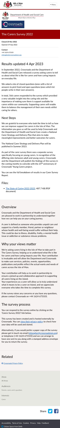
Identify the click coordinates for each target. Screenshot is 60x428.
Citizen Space (9, 426)
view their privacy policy (32, 321)
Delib (20, 426)
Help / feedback (43, 423)
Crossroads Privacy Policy (12, 363)
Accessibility (6, 423)
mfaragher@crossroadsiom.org (11, 55)
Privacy (33, 423)
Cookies (26, 423)
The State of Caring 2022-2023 (20, 188)
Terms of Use (17, 423)
